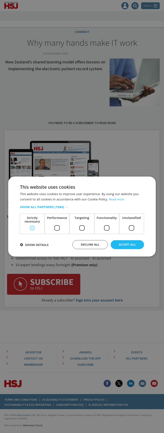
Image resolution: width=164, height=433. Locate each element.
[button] (82, 207)
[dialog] (82, 216)
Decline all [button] (88, 245)
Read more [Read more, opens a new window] (117, 199)
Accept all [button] (127, 245)
